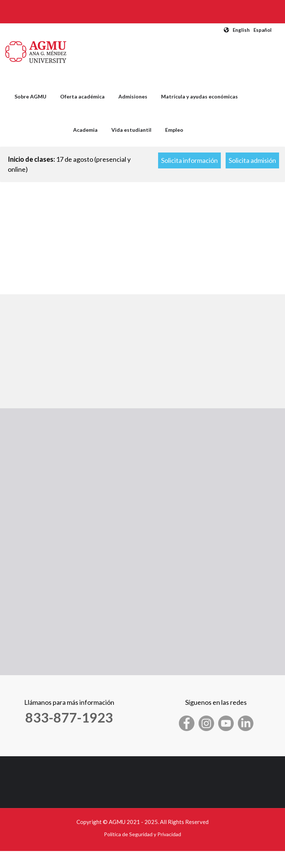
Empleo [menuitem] (174, 130)
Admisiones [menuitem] (132, 96)
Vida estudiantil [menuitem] (131, 130)
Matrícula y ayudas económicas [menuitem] (199, 96)
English (241, 30)
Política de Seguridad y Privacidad (142, 834)
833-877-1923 (69, 717)
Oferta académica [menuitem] (82, 96)
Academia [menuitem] (85, 130)
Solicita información (189, 160)
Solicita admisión (252, 160)
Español (262, 30)
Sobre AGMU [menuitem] (30, 96)
